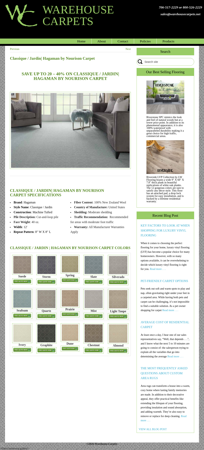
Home (81, 41)
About (101, 41)
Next (128, 49)
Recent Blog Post (165, 215)
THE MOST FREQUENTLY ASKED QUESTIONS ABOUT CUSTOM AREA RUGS (164, 373)
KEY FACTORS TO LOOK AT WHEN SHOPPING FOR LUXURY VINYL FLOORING (165, 230)
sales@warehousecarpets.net (181, 14)
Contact (123, 41)
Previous (14, 49)
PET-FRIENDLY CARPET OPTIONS (164, 281)
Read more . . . (158, 269)
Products (168, 41)
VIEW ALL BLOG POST (153, 429)
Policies (145, 41)
